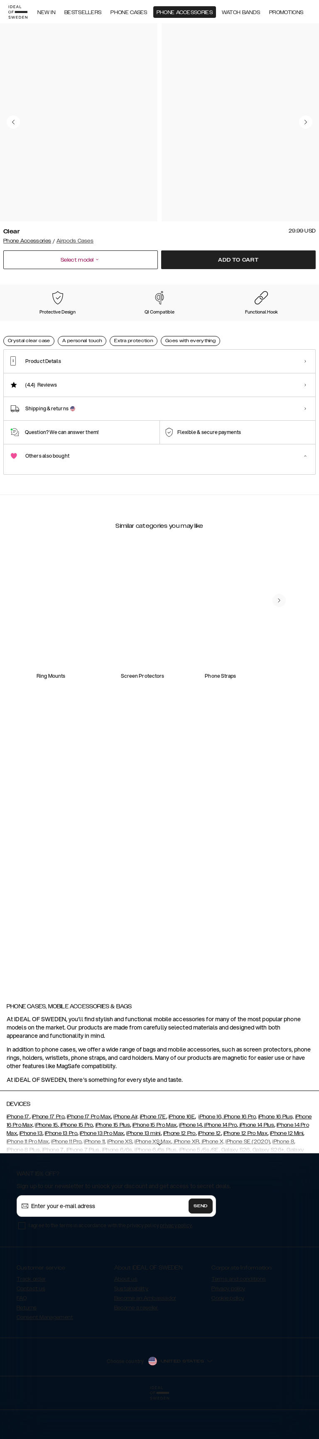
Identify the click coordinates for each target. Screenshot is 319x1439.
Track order (31, 1321)
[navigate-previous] (289, 650)
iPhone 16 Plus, (276, 1158)
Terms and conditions (238, 1321)
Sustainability (131, 1330)
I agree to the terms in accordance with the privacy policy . (111, 1266)
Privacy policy (228, 1330)
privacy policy (176, 1266)
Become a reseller (136, 1349)
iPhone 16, (210, 1158)
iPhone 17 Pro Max (89, 1158)
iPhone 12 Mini (286, 1175)
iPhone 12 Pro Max (245, 1175)
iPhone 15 (46, 1166)
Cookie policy (227, 1340)
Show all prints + (295, 284)
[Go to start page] (19, 11)
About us (125, 1321)
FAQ (22, 1340)
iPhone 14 (190, 1166)
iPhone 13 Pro (61, 1175)
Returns (27, 1349)
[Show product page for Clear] (23, 325)
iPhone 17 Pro (48, 1158)
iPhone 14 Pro (220, 1166)
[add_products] (103, 701)
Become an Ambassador (145, 1340)
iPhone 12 (209, 1175)
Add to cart (238, 260)
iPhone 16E (182, 1158)
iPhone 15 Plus (113, 1166)
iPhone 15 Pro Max (155, 1166)
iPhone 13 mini (143, 1175)
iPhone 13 (31, 1175)
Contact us (31, 1330)
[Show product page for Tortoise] (240, 325)
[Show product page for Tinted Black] (66, 325)
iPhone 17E (153, 1158)
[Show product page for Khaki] (110, 325)
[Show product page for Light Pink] (196, 325)
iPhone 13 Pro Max (102, 1175)
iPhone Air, (125, 1158)
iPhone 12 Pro (179, 1175)
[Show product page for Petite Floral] (153, 325)
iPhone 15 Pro (76, 1166)
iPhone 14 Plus (256, 1166)
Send (201, 1247)
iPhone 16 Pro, (239, 1158)
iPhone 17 (18, 1158)
